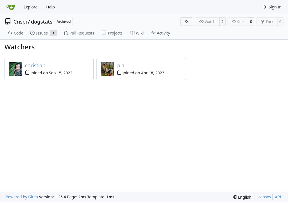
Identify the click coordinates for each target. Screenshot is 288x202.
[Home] (11, 7)
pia (120, 65)
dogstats (42, 21)
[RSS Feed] (186, 21)
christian (35, 65)
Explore (30, 7)
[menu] (242, 197)
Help (50, 7)
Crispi (20, 21)
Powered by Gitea (22, 196)
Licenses (263, 196)
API (278, 196)
